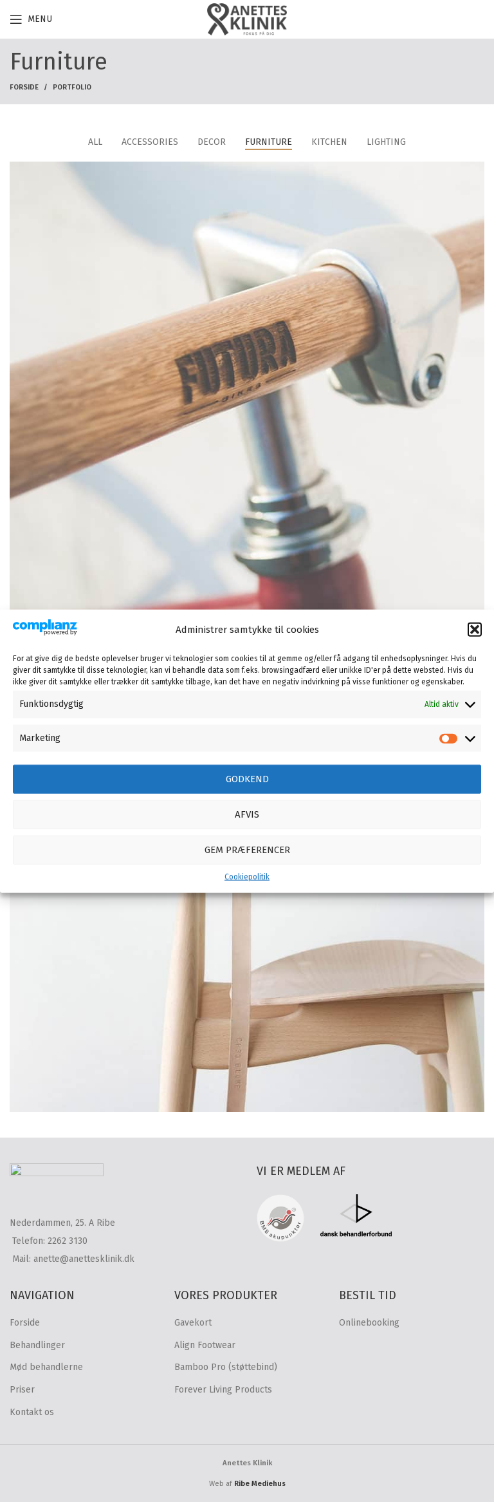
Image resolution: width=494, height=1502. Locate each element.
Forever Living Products (223, 1389)
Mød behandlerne (46, 1367)
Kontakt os (32, 1412)
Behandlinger (37, 1345)
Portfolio (72, 87)
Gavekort (193, 1322)
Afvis (247, 814)
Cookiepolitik (247, 876)
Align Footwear (204, 1345)
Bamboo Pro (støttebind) (225, 1367)
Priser (22, 1389)
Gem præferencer (247, 850)
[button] (474, 629)
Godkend (247, 779)
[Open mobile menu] (31, 19)
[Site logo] (247, 19)
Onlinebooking (369, 1322)
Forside (24, 87)
